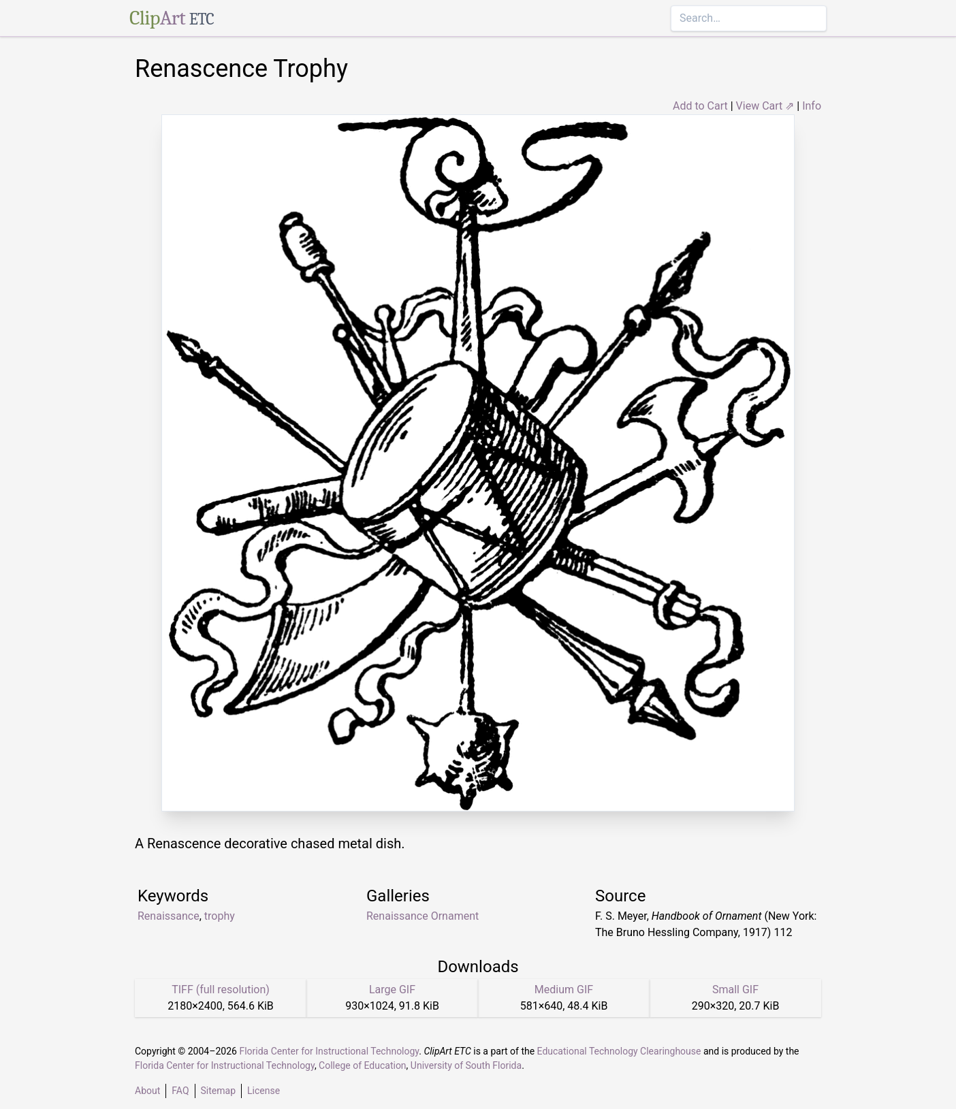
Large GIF (392, 989)
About (147, 1090)
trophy (219, 916)
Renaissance (169, 916)
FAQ (180, 1090)
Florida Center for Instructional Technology (329, 1051)
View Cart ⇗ (765, 105)
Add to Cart (700, 105)
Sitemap (218, 1090)
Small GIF (735, 989)
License (263, 1090)
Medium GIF (564, 989)
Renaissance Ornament (422, 916)
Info (811, 105)
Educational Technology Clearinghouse (619, 1051)
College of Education (363, 1065)
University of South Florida (466, 1065)
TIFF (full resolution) (221, 989)
